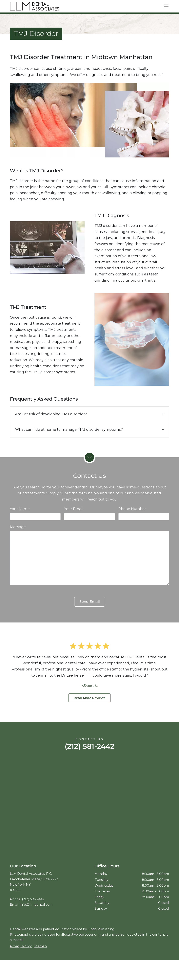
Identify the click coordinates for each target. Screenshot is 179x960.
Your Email (73, 509)
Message (18, 527)
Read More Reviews (89, 698)
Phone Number (132, 509)
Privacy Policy (21, 946)
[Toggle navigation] (166, 6)
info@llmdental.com (36, 904)
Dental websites (22, 929)
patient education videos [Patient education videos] (62, 929)
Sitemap (40, 946)
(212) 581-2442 (89, 746)
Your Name (20, 509)
